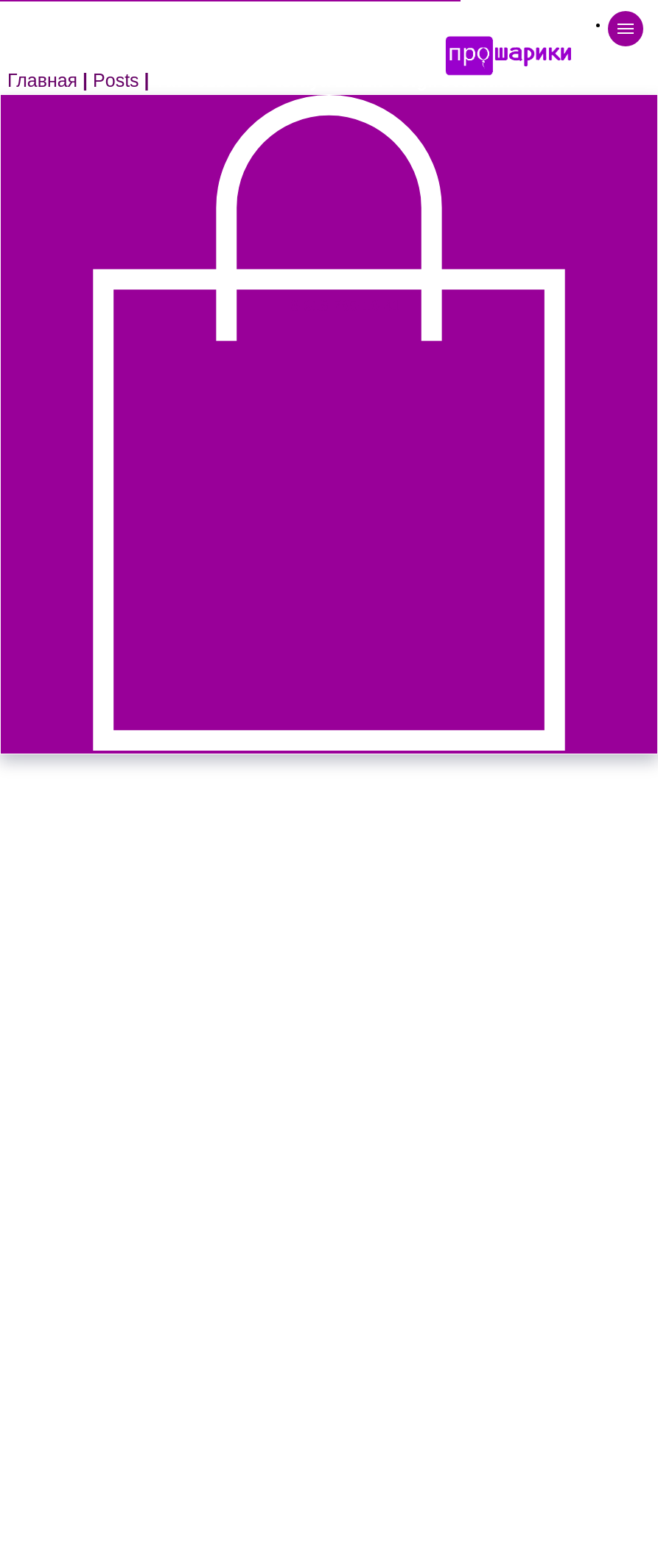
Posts (116, 80)
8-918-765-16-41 (346, 305)
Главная (42, 80)
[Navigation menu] (625, 29)
